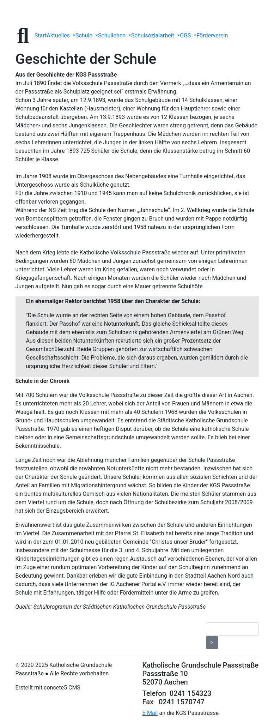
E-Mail (150, 713)
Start (41, 35)
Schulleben (112, 35)
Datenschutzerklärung (50, 621)
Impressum (97, 621)
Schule (84, 35)
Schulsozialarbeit (153, 35)
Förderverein (212, 35)
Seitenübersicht (167, 621)
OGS (186, 35)
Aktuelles (59, 35)
